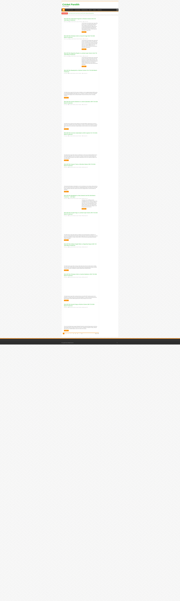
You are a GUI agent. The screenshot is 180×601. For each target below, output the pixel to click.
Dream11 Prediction (79, 21)
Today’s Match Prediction (69, 9)
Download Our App (85, 9)
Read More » (84, 49)
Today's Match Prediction (72, 21)
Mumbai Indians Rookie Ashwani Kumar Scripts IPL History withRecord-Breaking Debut (81, 13)
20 (75, 590)
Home (63, 9)
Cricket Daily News (77, 9)
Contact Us (94, 9)
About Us (90, 9)
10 (73, 590)
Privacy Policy (99, 9)
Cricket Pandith (70, 4)
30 (77, 590)
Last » (82, 590)
